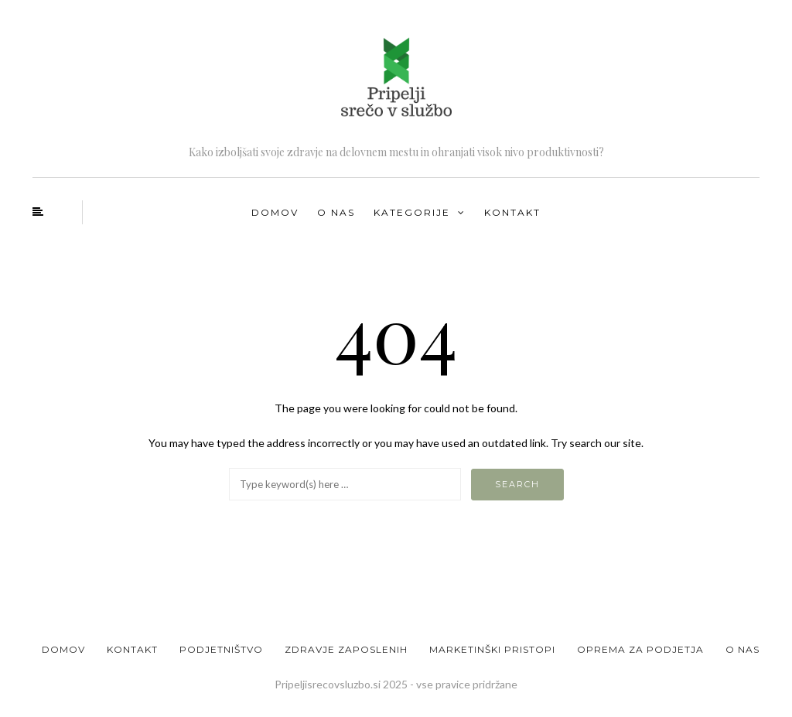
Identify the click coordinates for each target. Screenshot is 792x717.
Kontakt (512, 212)
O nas (336, 212)
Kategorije (412, 212)
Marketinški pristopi (492, 649)
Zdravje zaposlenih (346, 649)
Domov (275, 212)
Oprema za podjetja (640, 649)
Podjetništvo (221, 649)
